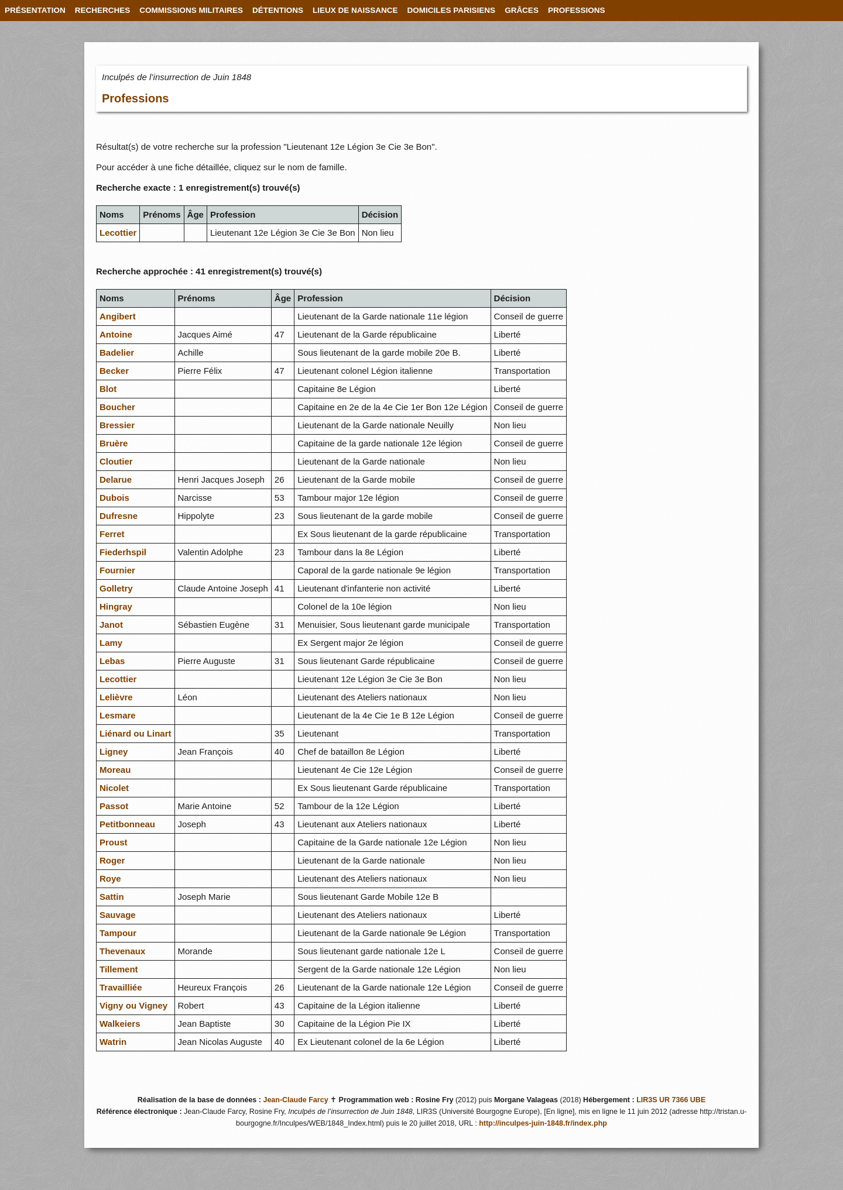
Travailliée (121, 987)
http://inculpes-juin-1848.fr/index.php (543, 1123)
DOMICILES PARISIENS (451, 10)
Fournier (117, 570)
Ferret (112, 534)
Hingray (116, 606)
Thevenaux (122, 951)
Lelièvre (116, 697)
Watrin (113, 1042)
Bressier (117, 425)
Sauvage (118, 915)
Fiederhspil (123, 552)
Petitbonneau (127, 824)
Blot (108, 389)
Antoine (116, 334)
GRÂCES (522, 10)
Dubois (114, 498)
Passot (114, 806)
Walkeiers (120, 1024)
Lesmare (118, 715)
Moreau (115, 770)
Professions (135, 98)
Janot (111, 625)
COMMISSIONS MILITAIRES (191, 10)
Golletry (116, 588)
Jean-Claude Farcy (295, 1100)
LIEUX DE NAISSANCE (355, 10)
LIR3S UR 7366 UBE (670, 1100)
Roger (112, 860)
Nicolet (114, 788)
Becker (114, 371)
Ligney (114, 751)
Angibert (118, 316)
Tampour (118, 933)
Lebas (112, 661)
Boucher (117, 407)
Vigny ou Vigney (133, 1005)
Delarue (116, 479)
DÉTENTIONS (277, 10)
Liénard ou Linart (136, 733)
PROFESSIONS (576, 10)
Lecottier (118, 233)
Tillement (119, 969)
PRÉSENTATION (35, 10)
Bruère (114, 443)
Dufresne (119, 516)
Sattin (112, 897)
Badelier (117, 352)
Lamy (111, 643)
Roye (110, 878)
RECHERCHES (103, 10)
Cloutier (116, 461)
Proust (114, 842)
